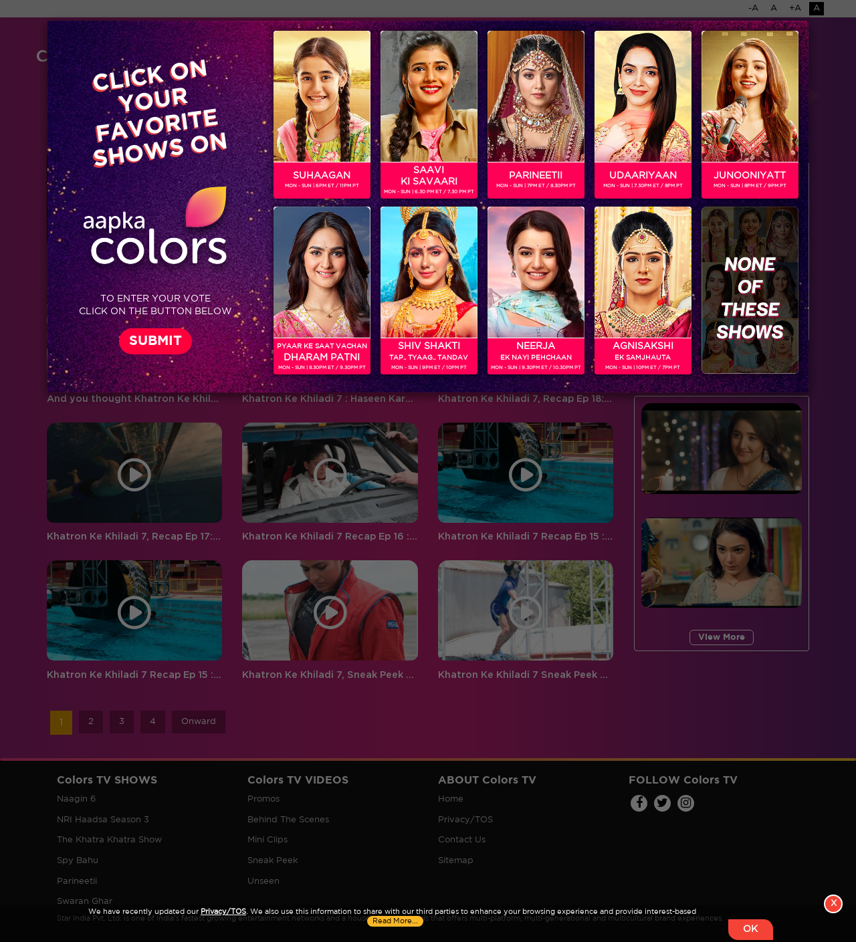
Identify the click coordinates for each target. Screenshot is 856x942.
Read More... (396, 920)
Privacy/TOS (223, 911)
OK (749, 929)
